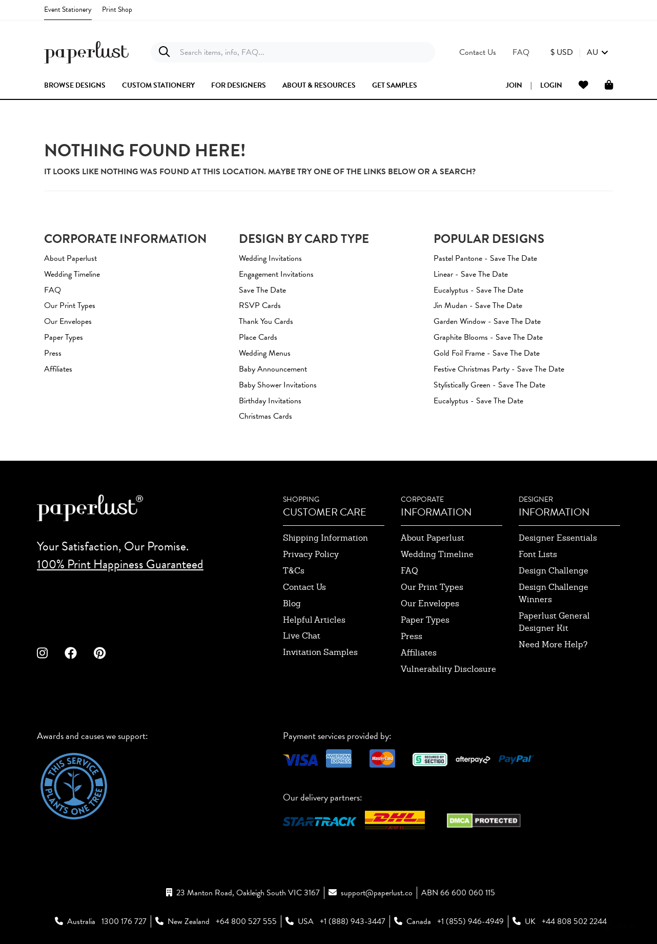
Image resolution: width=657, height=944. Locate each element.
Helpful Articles (314, 619)
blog (292, 603)
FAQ (52, 290)
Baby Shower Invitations (278, 385)
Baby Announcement (273, 369)
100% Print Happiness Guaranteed (120, 564)
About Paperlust (70, 258)
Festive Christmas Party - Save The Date (499, 369)
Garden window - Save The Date (487, 321)
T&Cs (293, 570)
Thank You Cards (266, 321)
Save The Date (262, 290)
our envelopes (430, 603)
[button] (579, 52)
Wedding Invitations (270, 258)
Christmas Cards (265, 416)
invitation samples (320, 652)
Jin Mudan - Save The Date (478, 305)
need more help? (553, 644)
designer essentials (558, 537)
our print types (432, 587)
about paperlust (432, 537)
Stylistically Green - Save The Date (489, 385)
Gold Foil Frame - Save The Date (487, 353)
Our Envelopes (68, 321)
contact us (304, 587)
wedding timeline (437, 554)
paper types (425, 619)
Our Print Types (69, 305)
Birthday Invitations (270, 401)
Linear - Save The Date (471, 274)
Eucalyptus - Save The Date (478, 290)
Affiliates (58, 369)
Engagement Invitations (276, 274)
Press (52, 353)
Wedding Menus (265, 353)
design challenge (553, 570)
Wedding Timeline (72, 274)
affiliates (419, 652)
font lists (538, 554)
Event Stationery (68, 9)
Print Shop (117, 9)
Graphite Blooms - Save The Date (488, 337)
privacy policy (311, 554)
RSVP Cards (260, 305)
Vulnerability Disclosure (448, 669)
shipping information (325, 537)
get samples (394, 85)
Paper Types (63, 337)
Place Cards (258, 337)
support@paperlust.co (377, 893)
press (411, 636)
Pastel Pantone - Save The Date (485, 258)
